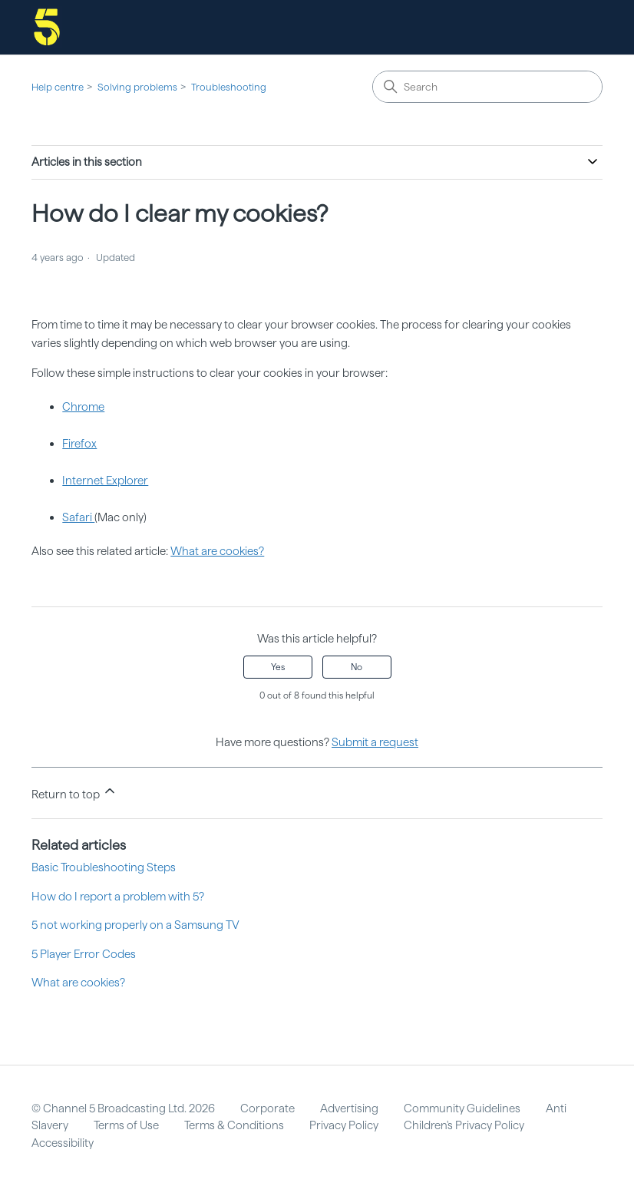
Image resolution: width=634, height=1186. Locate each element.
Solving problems (137, 87)
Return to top (74, 792)
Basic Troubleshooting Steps (103, 867)
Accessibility (62, 1143)
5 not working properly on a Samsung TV (135, 925)
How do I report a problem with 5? (117, 897)
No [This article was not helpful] (356, 667)
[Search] (487, 86)
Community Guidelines (462, 1108)
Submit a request (375, 742)
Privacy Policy (343, 1125)
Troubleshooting (228, 87)
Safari (78, 517)
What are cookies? (217, 551)
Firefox (79, 444)
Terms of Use (126, 1125)
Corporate (267, 1108)
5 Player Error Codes (83, 954)
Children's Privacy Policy (464, 1125)
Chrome (83, 407)
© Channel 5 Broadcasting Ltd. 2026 (123, 1108)
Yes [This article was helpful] (278, 667)
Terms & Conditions (234, 1125)
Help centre (57, 87)
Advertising (349, 1108)
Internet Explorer (105, 480)
